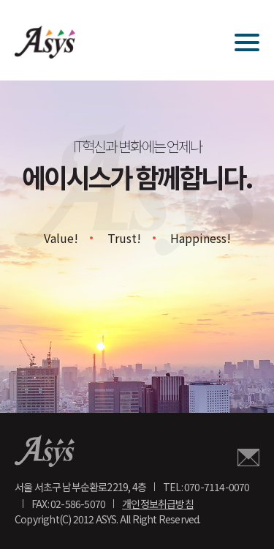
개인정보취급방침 (158, 503)
